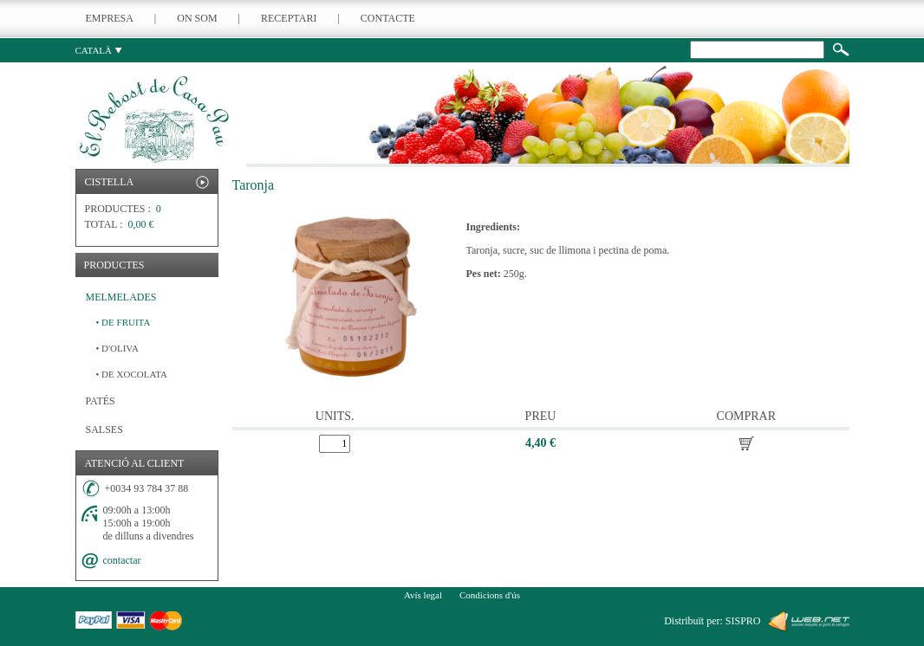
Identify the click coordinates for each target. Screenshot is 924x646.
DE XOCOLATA (131, 374)
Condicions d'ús (489, 595)
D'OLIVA (117, 348)
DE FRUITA (123, 322)
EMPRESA (109, 18)
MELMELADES (121, 297)
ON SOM (197, 18)
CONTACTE (388, 18)
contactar (122, 560)
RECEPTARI (288, 18)
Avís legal (423, 595)
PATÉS (100, 401)
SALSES (104, 429)
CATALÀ (98, 50)
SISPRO (743, 621)
